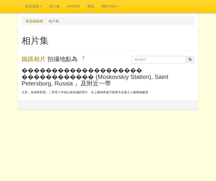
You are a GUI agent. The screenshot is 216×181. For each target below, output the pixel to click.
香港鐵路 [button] (33, 6)
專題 (90, 6)
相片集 (54, 6)
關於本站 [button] (110, 6)
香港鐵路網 (34, 21)
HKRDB (73, 6)
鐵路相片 (34, 59)
